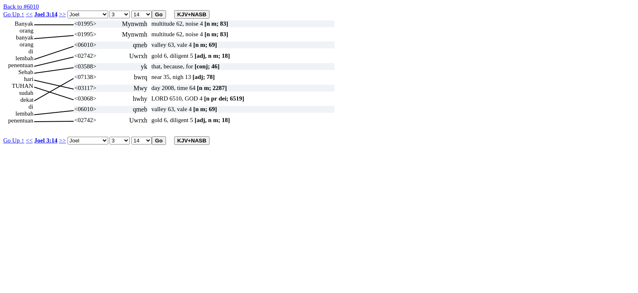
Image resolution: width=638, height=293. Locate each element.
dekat (26, 99)
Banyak (24, 23)
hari (28, 79)
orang (26, 30)
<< (29, 14)
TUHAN (22, 86)
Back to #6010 (21, 6)
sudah (26, 93)
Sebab (25, 72)
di (30, 51)
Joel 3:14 (45, 14)
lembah (24, 58)
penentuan (20, 65)
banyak (24, 37)
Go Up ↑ (13, 14)
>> (62, 14)
